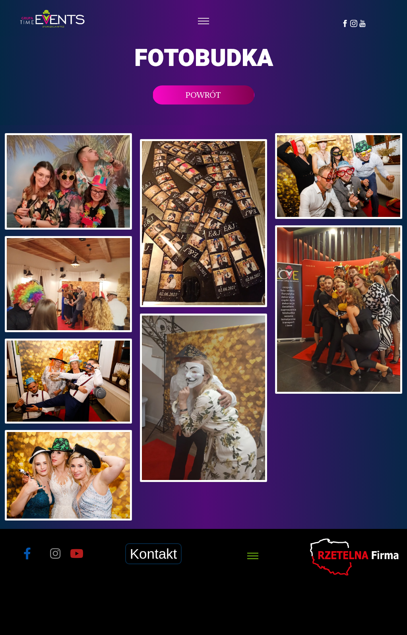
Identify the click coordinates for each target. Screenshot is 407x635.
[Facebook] (345, 22)
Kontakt (153, 553)
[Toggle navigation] (203, 21)
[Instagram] (353, 22)
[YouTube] (362, 22)
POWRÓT (203, 95)
